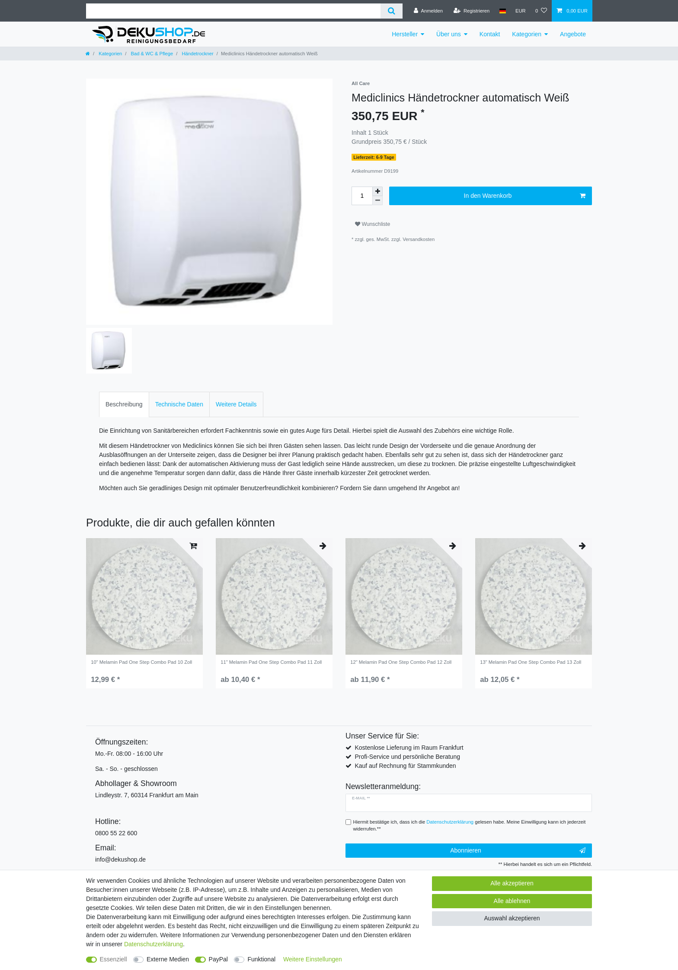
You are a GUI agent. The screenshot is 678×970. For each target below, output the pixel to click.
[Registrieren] (471, 11)
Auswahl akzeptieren (512, 918)
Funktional (261, 959)
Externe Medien (168, 959)
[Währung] (521, 11)
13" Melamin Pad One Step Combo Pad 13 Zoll (530, 662)
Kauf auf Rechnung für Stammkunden (405, 765)
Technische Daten (179, 404)
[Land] (502, 11)
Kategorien (526, 34)
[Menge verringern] (377, 200)
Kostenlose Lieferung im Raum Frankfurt (409, 747)
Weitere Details (236, 404)
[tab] (124, 404)
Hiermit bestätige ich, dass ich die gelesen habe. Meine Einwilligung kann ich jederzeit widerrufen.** (469, 825)
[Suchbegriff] (233, 11)
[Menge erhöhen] (377, 191)
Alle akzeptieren (512, 883)
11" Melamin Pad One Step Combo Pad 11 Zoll (271, 662)
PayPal (218, 959)
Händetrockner (197, 53)
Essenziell (113, 959)
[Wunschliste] (541, 11)
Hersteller (405, 34)
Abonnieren (517, 851)
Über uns (448, 34)
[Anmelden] (428, 11)
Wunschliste (372, 224)
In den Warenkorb (524, 196)
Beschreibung (124, 404)
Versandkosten (419, 239)
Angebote (573, 34)
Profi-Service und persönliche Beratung (407, 756)
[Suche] (392, 11)
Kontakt (490, 34)
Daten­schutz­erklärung (153, 944)
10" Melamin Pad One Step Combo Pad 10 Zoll (141, 662)
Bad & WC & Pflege (151, 53)
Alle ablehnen (512, 900)
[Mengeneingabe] (362, 196)
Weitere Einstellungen (312, 959)
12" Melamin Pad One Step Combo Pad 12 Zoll (400, 662)
